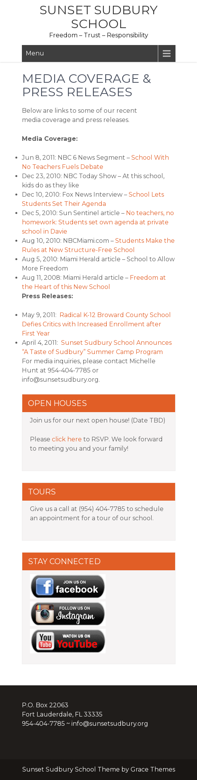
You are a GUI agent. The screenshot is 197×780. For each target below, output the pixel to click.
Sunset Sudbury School (98, 16)
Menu (35, 53)
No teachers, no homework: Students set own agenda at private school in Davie (98, 222)
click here (67, 439)
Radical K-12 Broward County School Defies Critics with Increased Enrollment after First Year (96, 324)
